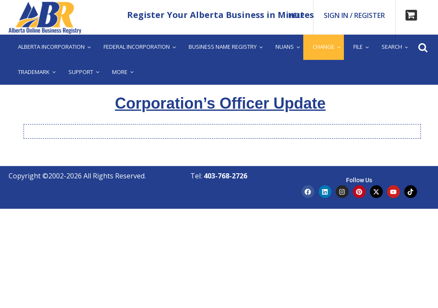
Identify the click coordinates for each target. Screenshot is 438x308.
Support (80, 72)
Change (323, 46)
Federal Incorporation (137, 46)
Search (392, 46)
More (119, 72)
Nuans (284, 46)
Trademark (34, 72)
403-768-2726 (225, 176)
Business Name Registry (223, 46)
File (358, 46)
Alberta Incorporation (51, 46)
